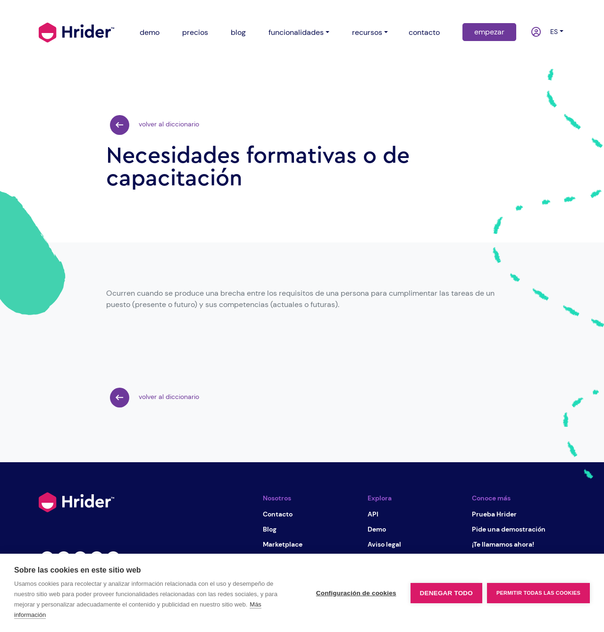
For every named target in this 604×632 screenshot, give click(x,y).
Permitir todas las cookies (538, 593)
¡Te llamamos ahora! (503, 544)
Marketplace (282, 544)
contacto (424, 32)
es (552, 31)
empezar (489, 32)
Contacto (278, 514)
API (373, 514)
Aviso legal (384, 544)
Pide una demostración (508, 529)
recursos (367, 32)
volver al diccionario (154, 125)
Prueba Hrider (494, 514)
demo (149, 32)
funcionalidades (296, 32)
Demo (377, 529)
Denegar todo (446, 593)
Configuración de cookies (356, 593)
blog (238, 32)
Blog (270, 529)
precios (195, 32)
